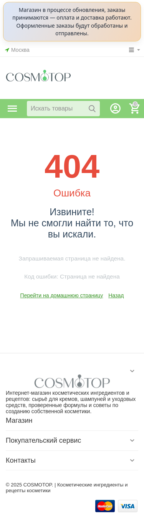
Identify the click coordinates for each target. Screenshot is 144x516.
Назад (116, 295)
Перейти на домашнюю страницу (61, 295)
